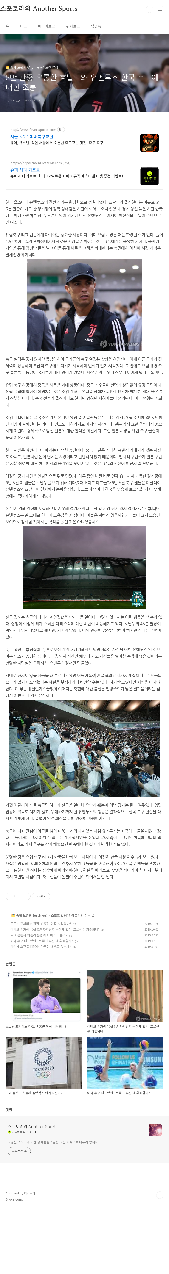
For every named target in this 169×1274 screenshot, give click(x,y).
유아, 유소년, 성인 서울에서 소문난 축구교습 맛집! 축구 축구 (56, 142)
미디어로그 (46, 26)
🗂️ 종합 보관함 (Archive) (29, 979)
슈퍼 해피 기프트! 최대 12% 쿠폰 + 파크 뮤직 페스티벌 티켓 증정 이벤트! (66, 175)
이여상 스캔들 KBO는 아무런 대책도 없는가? (40, 1010)
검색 (149, 9)
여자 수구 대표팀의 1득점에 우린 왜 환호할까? (41, 1005)
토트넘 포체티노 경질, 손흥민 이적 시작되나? (40, 988)
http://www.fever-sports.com (33, 130)
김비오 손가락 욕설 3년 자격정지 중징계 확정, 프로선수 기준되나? (55, 993)
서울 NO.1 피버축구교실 (31, 136)
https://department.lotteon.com (36, 163)
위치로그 (73, 26)
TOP (159, 1259)
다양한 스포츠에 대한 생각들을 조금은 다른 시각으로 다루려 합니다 (53, 1206)
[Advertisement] (84, 917)
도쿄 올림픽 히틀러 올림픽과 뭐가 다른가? (38, 999)
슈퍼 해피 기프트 (25, 169)
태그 (23, 26)
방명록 (96, 26)
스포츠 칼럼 (59, 979)
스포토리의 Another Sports (32, 1190)
